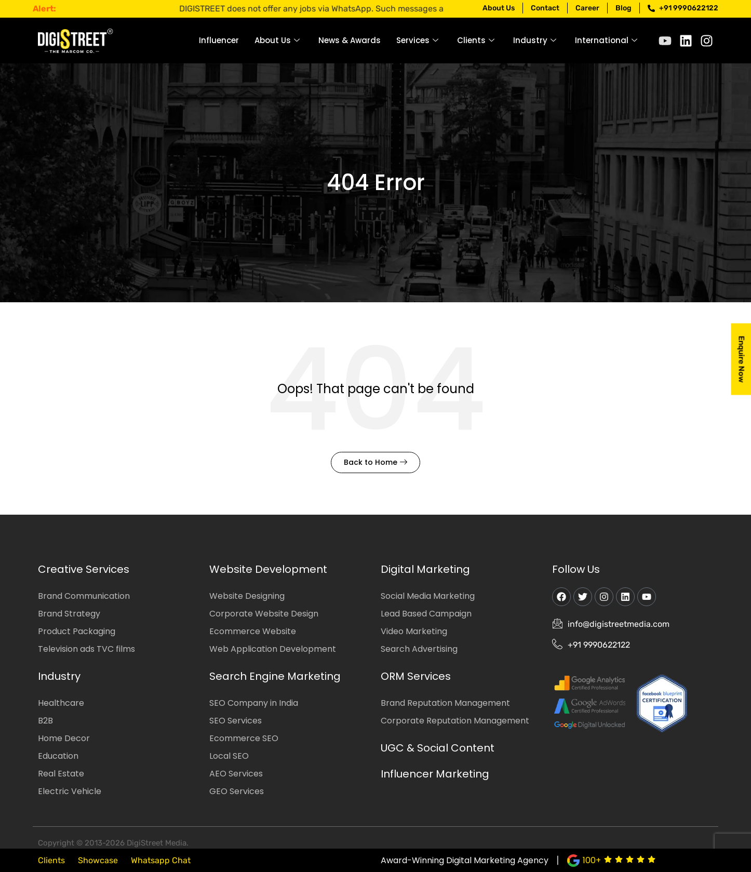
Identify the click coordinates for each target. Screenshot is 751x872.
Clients (475, 40)
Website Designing (247, 596)
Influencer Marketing (435, 774)
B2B (45, 721)
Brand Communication (84, 596)
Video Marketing (414, 631)
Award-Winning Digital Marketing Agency (464, 860)
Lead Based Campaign (426, 614)
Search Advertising (419, 649)
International (606, 40)
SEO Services (235, 721)
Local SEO (229, 756)
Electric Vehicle (69, 791)
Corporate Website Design (263, 614)
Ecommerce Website (252, 631)
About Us (277, 40)
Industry (534, 40)
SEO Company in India (253, 703)
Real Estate (61, 774)
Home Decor (64, 738)
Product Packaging (76, 631)
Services (417, 40)
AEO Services (236, 774)
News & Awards (349, 40)
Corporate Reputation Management (455, 721)
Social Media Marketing (428, 596)
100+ (592, 860)
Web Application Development (272, 649)
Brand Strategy (69, 614)
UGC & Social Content (437, 748)
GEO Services (236, 791)
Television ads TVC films (86, 649)
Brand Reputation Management (445, 703)
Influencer (219, 40)
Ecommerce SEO (243, 738)
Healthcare (61, 703)
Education (58, 756)
